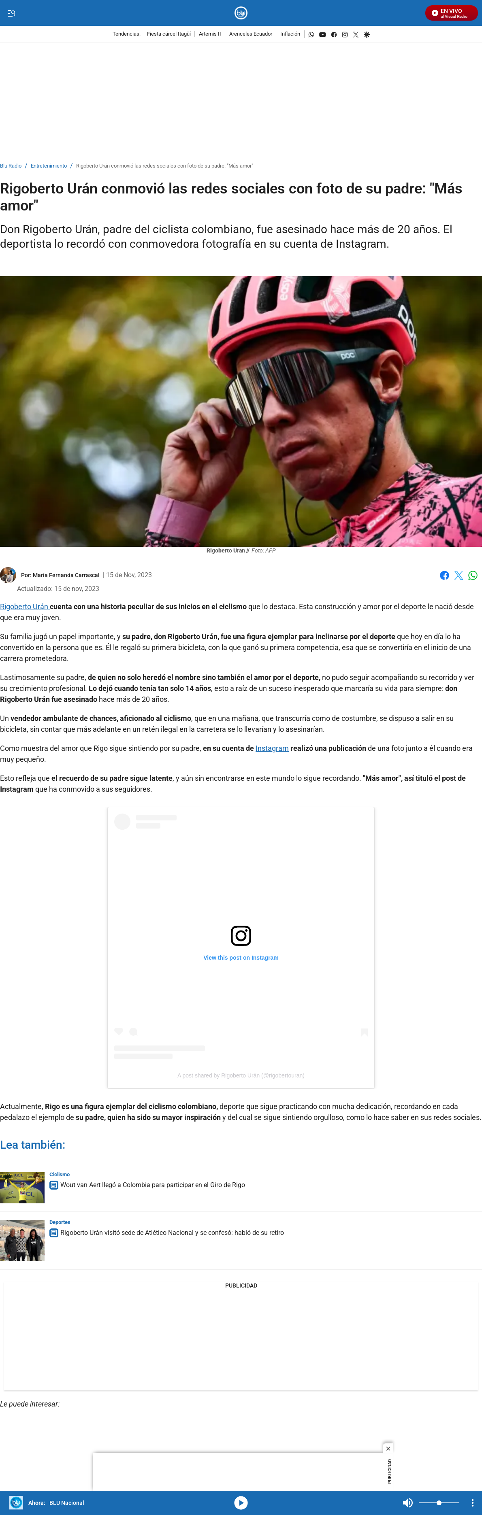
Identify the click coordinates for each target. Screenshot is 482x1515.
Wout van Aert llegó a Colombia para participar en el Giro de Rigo (152, 1185)
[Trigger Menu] (11, 13)
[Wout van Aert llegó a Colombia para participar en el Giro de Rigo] (22, 1187)
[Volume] (439, 1502)
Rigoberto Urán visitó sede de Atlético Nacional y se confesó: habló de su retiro (172, 1233)
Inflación (290, 34)
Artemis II (210, 34)
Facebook (444, 575)
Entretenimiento (49, 166)
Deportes (59, 1222)
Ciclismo (59, 1174)
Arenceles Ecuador (250, 34)
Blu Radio (10, 166)
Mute (408, 1503)
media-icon (241, 1503)
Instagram (272, 748)
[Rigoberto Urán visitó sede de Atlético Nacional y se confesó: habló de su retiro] (22, 1240)
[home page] (241, 13)
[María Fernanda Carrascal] (66, 575)
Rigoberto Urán (25, 606)
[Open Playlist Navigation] (472, 1503)
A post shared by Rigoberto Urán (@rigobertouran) (241, 1075)
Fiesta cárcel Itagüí (169, 34)
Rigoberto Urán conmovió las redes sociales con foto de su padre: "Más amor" (164, 166)
